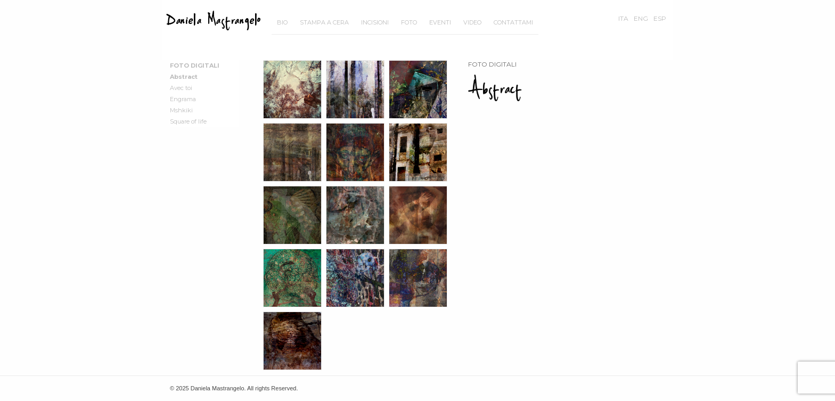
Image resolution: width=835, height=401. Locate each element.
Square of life (188, 121)
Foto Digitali (194, 65)
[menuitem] (282, 22)
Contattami (513, 22)
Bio (282, 22)
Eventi (440, 22)
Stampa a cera (324, 22)
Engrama (183, 99)
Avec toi (181, 88)
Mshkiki (181, 110)
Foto (409, 22)
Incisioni (375, 22)
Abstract (184, 76)
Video (472, 22)
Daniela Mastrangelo (213, 20)
